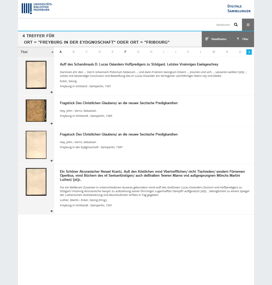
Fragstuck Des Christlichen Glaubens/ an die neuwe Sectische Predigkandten (119, 135)
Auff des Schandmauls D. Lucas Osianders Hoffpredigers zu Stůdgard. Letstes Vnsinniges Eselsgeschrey (139, 65)
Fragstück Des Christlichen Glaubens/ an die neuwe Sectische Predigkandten (119, 103)
